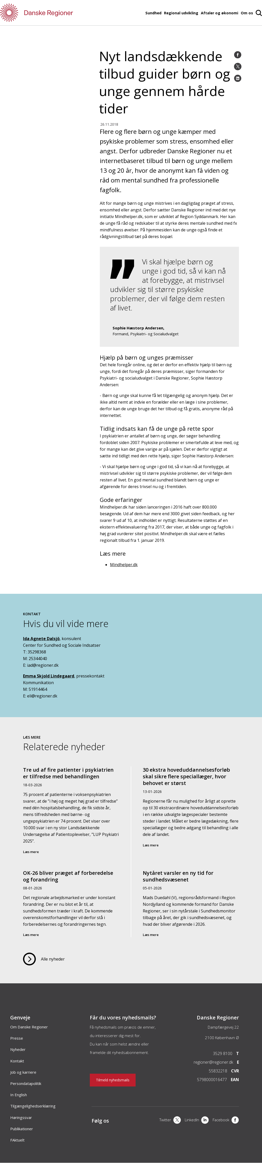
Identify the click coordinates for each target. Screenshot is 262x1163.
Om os (247, 12)
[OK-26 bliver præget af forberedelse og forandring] (71, 900)
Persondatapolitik (25, 1083)
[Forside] (51, 12)
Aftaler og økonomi (219, 12)
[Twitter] (238, 66)
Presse (16, 1038)
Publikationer (21, 1128)
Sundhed (153, 12)
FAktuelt (17, 1140)
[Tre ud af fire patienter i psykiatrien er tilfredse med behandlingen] (71, 814)
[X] (170, 1120)
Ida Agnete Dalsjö (41, 638)
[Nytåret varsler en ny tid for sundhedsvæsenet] (190, 900)
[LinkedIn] (238, 78)
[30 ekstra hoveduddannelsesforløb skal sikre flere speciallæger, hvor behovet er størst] (190, 814)
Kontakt (17, 1060)
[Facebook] (238, 55)
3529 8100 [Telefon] (222, 1053)
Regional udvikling (181, 12)
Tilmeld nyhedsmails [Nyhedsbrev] (112, 1080)
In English (18, 1094)
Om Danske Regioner (29, 1026)
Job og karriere (23, 1072)
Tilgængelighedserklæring (33, 1105)
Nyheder (18, 1049)
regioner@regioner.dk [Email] (213, 1062)
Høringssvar (21, 1117)
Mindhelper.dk (124, 564)
